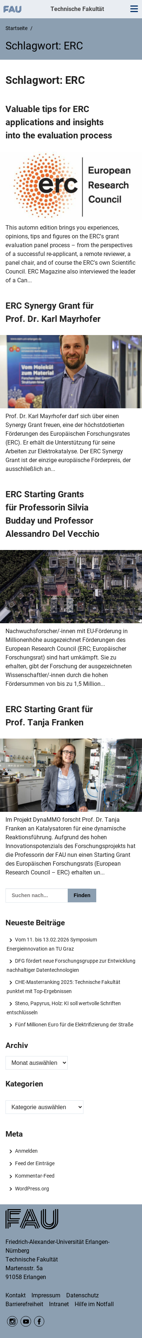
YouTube (25, 1321)
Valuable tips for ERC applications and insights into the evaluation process (58, 122)
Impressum (45, 1295)
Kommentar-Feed (35, 1176)
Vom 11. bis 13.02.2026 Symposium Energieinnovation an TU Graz (52, 944)
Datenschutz (82, 1295)
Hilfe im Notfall (94, 1304)
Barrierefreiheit (24, 1304)
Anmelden (26, 1151)
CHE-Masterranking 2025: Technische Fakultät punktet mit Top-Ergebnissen (63, 986)
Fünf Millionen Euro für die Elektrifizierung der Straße (74, 1024)
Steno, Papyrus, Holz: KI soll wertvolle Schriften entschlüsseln (63, 1007)
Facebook (39, 1321)
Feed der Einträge (35, 1163)
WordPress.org (32, 1189)
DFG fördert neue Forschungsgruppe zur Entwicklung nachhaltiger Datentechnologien (71, 965)
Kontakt (15, 1295)
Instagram (12, 1321)
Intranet (59, 1304)
